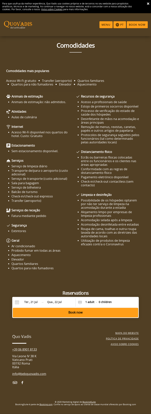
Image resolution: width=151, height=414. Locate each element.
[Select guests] (95, 302)
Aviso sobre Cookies (52, 9)
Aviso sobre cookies (125, 344)
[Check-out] (54, 302)
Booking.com (46, 404)
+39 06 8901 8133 (24, 349)
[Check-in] (28, 302)
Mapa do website (127, 333)
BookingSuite (89, 402)
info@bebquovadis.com (29, 374)
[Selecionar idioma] (119, 24)
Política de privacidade (122, 338)
